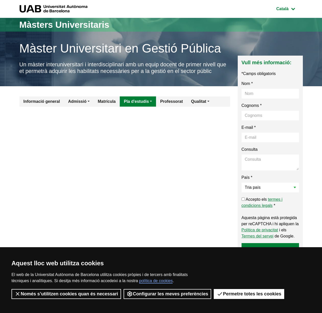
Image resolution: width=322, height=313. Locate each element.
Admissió (77, 101)
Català (289, 8)
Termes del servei (257, 236)
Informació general (41, 101)
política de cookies (156, 281)
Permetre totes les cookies (249, 294)
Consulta (250, 149)
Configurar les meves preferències (167, 294)
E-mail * (249, 128)
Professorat (171, 101)
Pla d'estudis (136, 101)
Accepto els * (262, 202)
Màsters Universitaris (65, 24)
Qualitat (198, 101)
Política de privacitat (260, 230)
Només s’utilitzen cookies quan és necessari (66, 294)
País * (247, 178)
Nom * (247, 84)
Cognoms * (252, 106)
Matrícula (107, 101)
